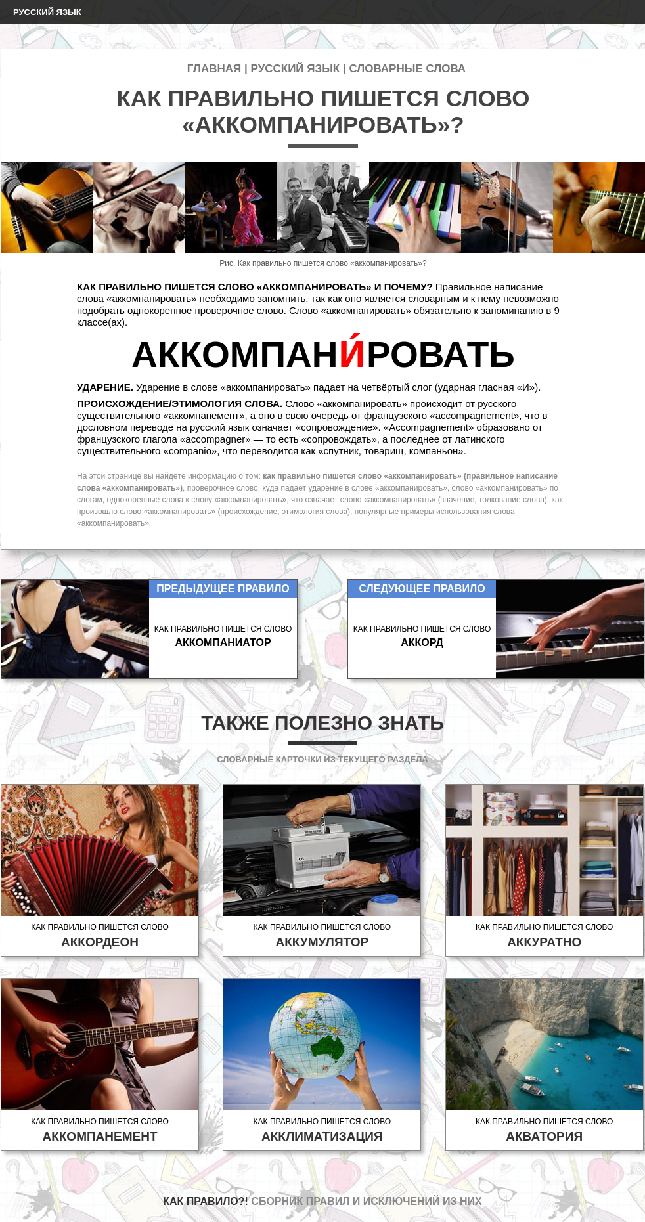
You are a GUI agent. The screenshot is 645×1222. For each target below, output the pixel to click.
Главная (214, 68)
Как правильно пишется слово (99, 936)
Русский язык (47, 12)
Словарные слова (407, 68)
